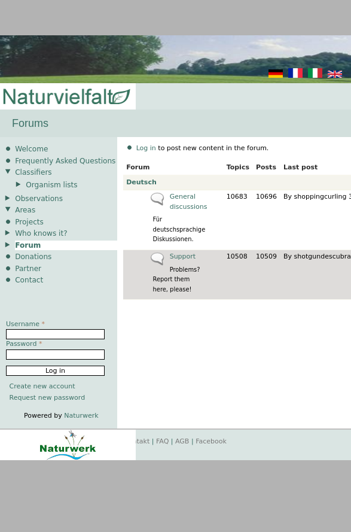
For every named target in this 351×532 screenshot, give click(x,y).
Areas (25, 210)
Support (183, 256)
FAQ (162, 441)
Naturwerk (81, 415)
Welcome (31, 149)
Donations (33, 257)
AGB (182, 441)
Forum (28, 245)
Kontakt (136, 441)
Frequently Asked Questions (65, 161)
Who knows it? (41, 233)
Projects (29, 222)
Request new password (48, 398)
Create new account (42, 386)
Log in (146, 148)
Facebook (211, 441)
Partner (28, 269)
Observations (39, 198)
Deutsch (141, 182)
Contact (29, 280)
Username (25, 324)
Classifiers (33, 172)
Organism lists (51, 185)
